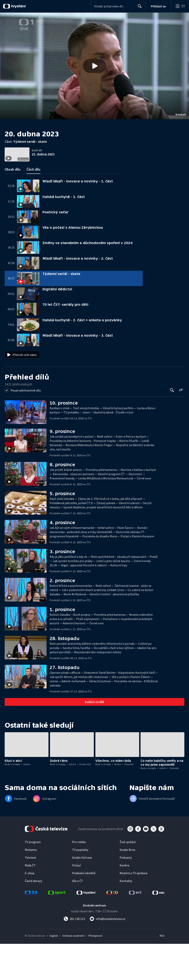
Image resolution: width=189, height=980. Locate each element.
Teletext (30, 896)
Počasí (76, 904)
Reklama (31, 889)
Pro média (79, 881)
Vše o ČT (77, 920)
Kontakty (126, 920)
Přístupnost (95, 974)
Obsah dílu (12, 208)
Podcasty (126, 896)
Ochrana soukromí (73, 974)
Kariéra (124, 904)
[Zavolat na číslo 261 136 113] (74, 957)
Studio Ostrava (82, 896)
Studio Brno (127, 889)
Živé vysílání (127, 881)
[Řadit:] (181, 429)
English (54, 974)
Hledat (139, 8)
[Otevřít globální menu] (180, 6)
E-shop (29, 912)
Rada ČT (30, 904)
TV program (33, 881)
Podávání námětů (83, 912)
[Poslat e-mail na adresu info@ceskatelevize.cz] (107, 957)
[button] (94, 66)
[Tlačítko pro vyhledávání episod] (172, 429)
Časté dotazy (33, 920)
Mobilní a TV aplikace (134, 912)
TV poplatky (80, 889)
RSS (162, 974)
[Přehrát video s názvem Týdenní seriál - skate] (94, 66)
